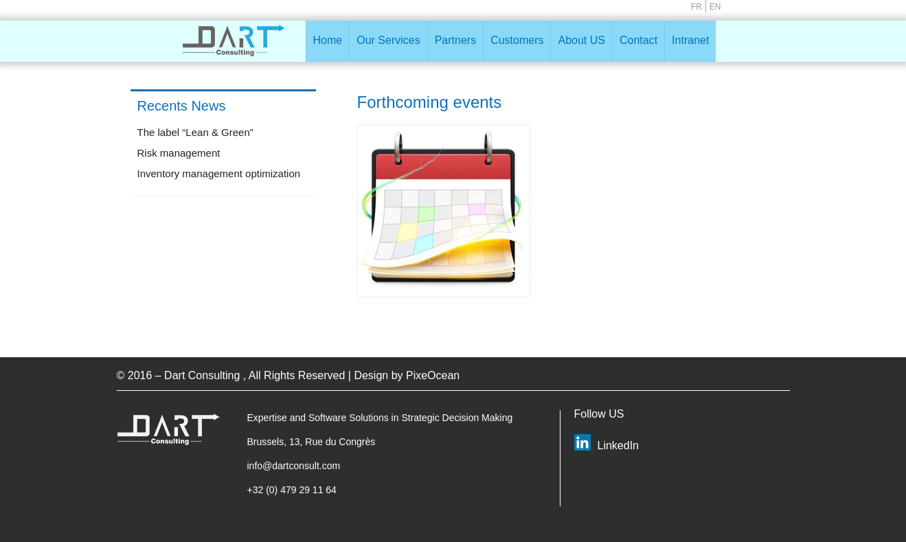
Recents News (181, 105)
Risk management (178, 153)
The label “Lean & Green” (195, 132)
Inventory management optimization (219, 173)
